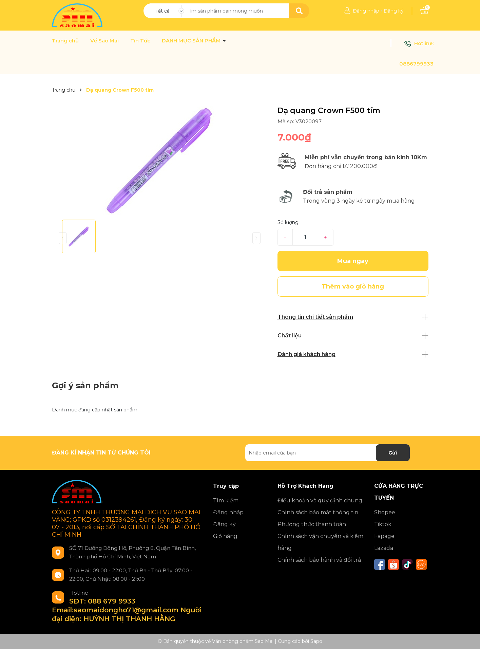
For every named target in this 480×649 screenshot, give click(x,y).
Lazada (383, 548)
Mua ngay (352, 261)
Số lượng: (288, 222)
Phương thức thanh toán (311, 524)
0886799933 (416, 63)
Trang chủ (65, 41)
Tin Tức (140, 41)
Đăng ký (394, 11)
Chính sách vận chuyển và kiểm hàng (320, 542)
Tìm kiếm (225, 500)
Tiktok (382, 524)
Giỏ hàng (225, 536)
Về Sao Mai (104, 41)
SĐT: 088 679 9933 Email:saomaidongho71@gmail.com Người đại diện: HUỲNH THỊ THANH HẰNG (126, 610)
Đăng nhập (366, 11)
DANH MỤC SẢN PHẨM (192, 41)
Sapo (316, 641)
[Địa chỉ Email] (327, 452)
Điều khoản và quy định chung (319, 500)
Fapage (384, 536)
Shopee (384, 512)
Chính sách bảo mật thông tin (317, 512)
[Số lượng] (305, 237)
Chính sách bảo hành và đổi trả (319, 560)
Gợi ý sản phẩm (85, 385)
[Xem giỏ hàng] (424, 11)
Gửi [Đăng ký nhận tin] (392, 453)
